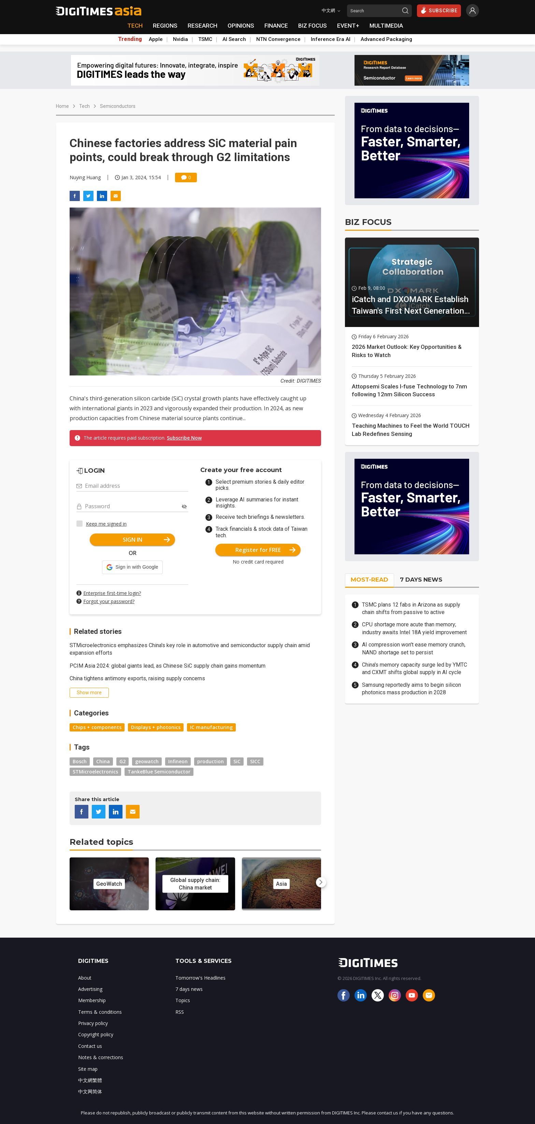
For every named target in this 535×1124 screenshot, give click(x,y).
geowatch (147, 761)
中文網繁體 (90, 1080)
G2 (122, 761)
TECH (135, 25)
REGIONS (165, 25)
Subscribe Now (184, 438)
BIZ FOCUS (312, 25)
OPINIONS (241, 25)
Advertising (90, 989)
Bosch (80, 761)
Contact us (90, 1046)
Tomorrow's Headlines (200, 977)
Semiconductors (117, 106)
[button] (132, 567)
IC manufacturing (211, 727)
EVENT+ (348, 25)
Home (62, 106)
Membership (92, 1000)
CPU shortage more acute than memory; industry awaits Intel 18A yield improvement (414, 628)
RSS (179, 1012)
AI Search (234, 39)
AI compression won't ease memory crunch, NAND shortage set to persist (413, 648)
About (84, 977)
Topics (182, 1000)
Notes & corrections (100, 1057)
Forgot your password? (108, 601)
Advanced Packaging (386, 39)
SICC (255, 761)
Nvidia (180, 39)
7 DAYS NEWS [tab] (421, 579)
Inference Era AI (330, 39)
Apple (156, 39)
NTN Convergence (278, 39)
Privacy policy (93, 1023)
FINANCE (276, 25)
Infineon (178, 761)
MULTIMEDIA (386, 25)
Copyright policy (95, 1034)
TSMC (205, 39)
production (210, 761)
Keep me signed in (106, 524)
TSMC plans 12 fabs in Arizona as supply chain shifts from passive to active (411, 608)
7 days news (189, 989)
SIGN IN (146, 539)
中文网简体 (90, 1091)
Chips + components (97, 727)
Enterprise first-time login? (112, 593)
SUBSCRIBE (439, 10)
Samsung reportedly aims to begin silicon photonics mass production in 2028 (411, 689)
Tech (84, 106)
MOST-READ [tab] (369, 579)
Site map (88, 1069)
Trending (130, 39)
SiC (237, 761)
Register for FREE (265, 550)
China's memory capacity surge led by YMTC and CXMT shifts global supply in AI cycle (414, 668)
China (103, 761)
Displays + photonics (155, 727)
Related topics (101, 842)
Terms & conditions (100, 1012)
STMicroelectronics (95, 771)
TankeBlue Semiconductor (159, 771)
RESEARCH (202, 25)
